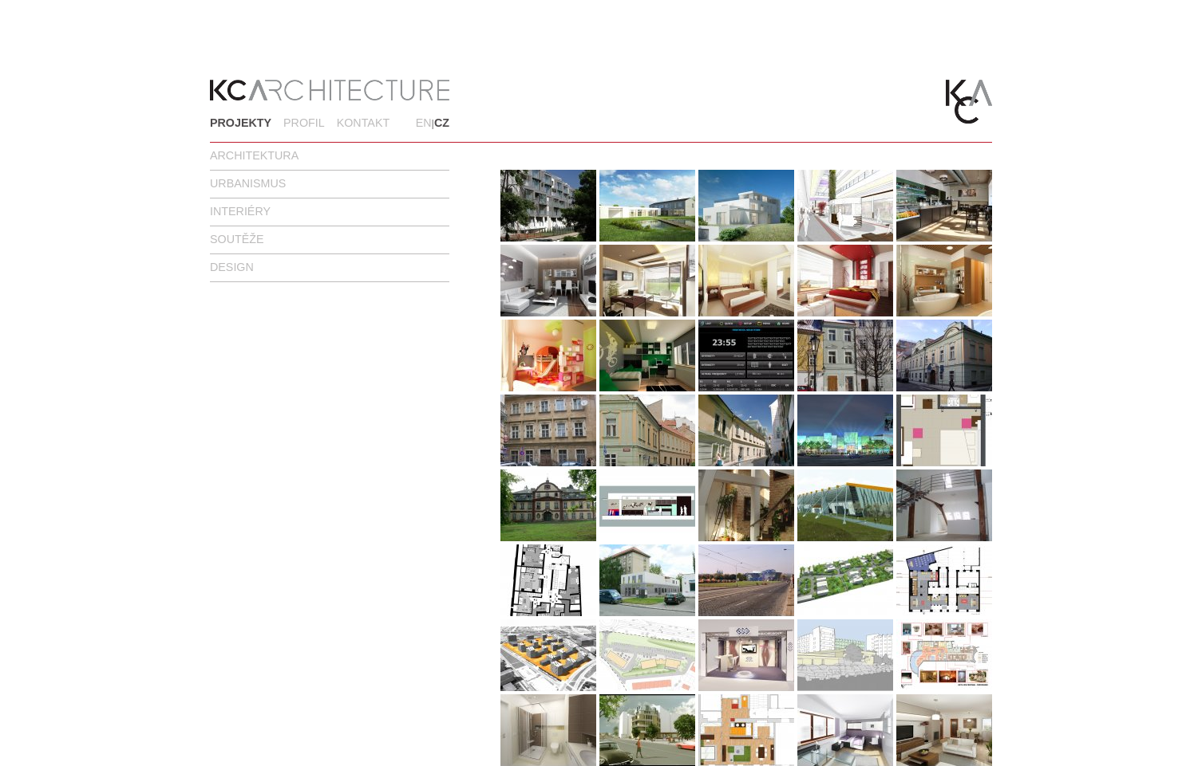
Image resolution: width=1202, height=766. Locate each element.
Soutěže (237, 239)
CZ (441, 122)
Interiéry (240, 211)
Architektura (254, 155)
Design (232, 267)
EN (424, 122)
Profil (304, 122)
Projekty (240, 122)
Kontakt (363, 122)
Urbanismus (248, 183)
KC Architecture (329, 90)
